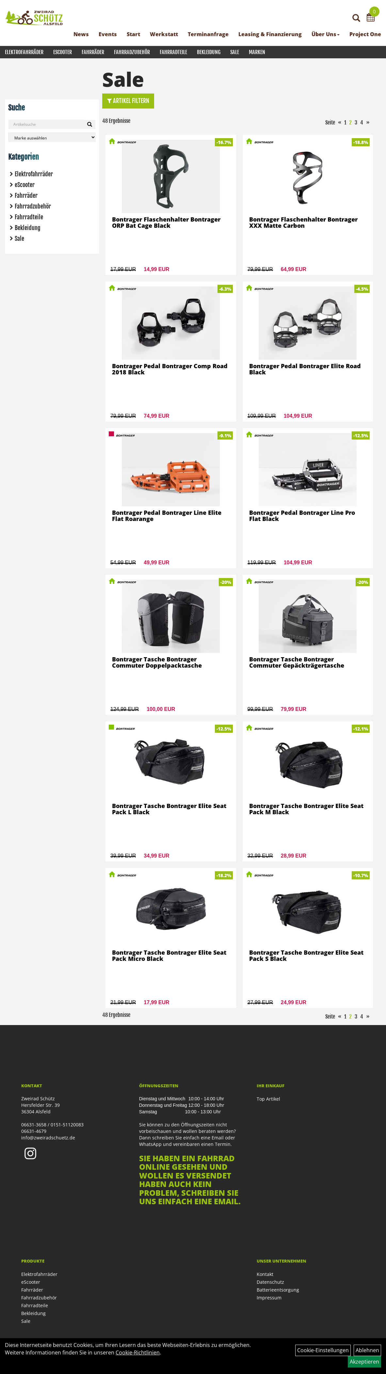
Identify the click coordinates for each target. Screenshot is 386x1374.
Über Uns (326, 34)
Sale (234, 52)
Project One (365, 34)
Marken (257, 52)
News (81, 34)
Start (133, 34)
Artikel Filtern (128, 100)
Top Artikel (268, 1099)
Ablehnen (367, 1350)
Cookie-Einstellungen (323, 1350)
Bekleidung (208, 52)
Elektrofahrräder (24, 52)
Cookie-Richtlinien (138, 1352)
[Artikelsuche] (356, 18)
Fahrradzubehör (132, 52)
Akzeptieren (364, 1361)
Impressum (269, 1297)
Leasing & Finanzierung (270, 34)
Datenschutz (270, 1282)
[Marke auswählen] (52, 137)
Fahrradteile (173, 52)
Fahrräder (93, 52)
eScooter (62, 52)
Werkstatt (164, 34)
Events (108, 34)
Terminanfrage (208, 34)
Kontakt (265, 1274)
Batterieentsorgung (278, 1290)
